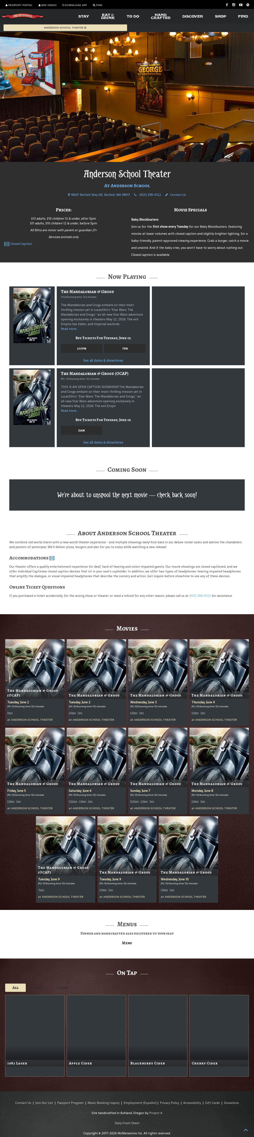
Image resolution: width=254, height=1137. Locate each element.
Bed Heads (48, 5)
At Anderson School (127, 185)
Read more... (69, 328)
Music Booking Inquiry (103, 1102)
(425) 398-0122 (147, 194)
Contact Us (175, 194)
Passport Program (70, 1102)
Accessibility (192, 1102)
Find (98, 5)
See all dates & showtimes (103, 360)
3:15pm (81, 348)
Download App (75, 5)
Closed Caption (21, 243)
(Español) (150, 1102)
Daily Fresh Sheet (127, 1123)
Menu (127, 943)
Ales (38, 987)
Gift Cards (212, 1102)
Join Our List (44, 1102)
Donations (231, 1102)
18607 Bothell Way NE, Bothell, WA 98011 (99, 194)
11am (81, 430)
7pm (125, 348)
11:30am (73, 801)
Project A (155, 1112)
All (15, 987)
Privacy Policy (169, 1102)
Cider (62, 987)
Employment (133, 1102)
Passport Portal (19, 5)
